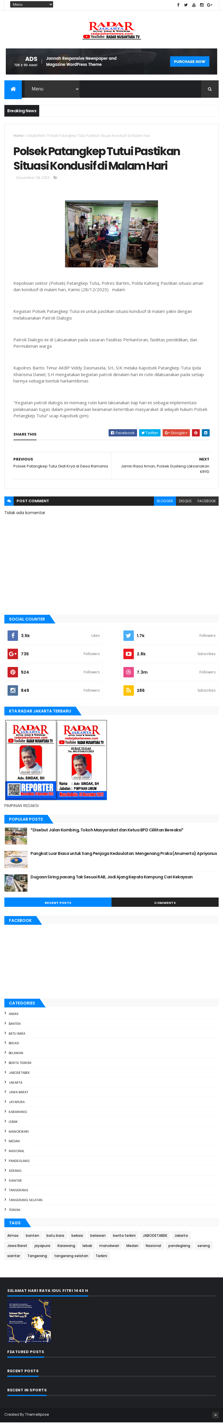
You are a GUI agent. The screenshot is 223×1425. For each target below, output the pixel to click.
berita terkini (20, 1065)
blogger (165, 503)
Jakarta (15, 1085)
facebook (206, 503)
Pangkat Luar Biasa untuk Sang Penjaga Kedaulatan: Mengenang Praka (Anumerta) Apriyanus (123, 856)
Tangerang (18, 1192)
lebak (13, 1124)
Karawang (18, 1114)
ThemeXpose (37, 1417)
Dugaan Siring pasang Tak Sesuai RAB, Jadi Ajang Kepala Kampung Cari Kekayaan (111, 879)
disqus (185, 503)
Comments (165, 905)
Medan (14, 1143)
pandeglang (19, 1163)
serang (15, 1173)
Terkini (14, 1212)
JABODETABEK (19, 1075)
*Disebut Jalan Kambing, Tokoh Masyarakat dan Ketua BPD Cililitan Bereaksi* (107, 832)
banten (15, 1026)
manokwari (19, 1134)
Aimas (14, 1016)
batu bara (17, 1036)
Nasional (16, 1153)
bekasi (14, 1045)
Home (18, 136)
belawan (16, 1055)
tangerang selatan (25, 1202)
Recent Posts (58, 905)
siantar (15, 1183)
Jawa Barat (18, 1094)
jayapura (17, 1104)
